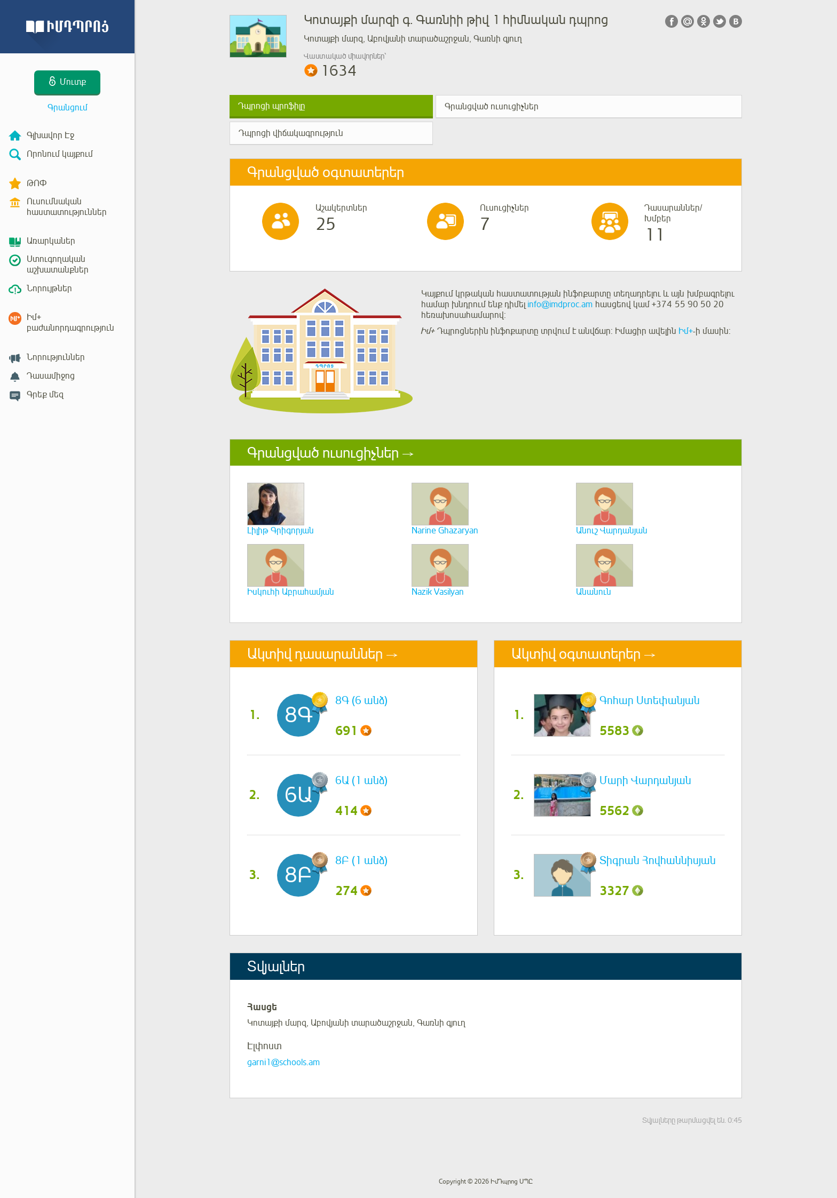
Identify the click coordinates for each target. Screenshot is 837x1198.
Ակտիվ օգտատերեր (576, 654)
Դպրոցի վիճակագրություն (291, 133)
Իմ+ (685, 331)
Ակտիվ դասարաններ (315, 654)
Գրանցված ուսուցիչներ (492, 106)
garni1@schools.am (283, 1062)
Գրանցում (68, 107)
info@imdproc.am (560, 304)
